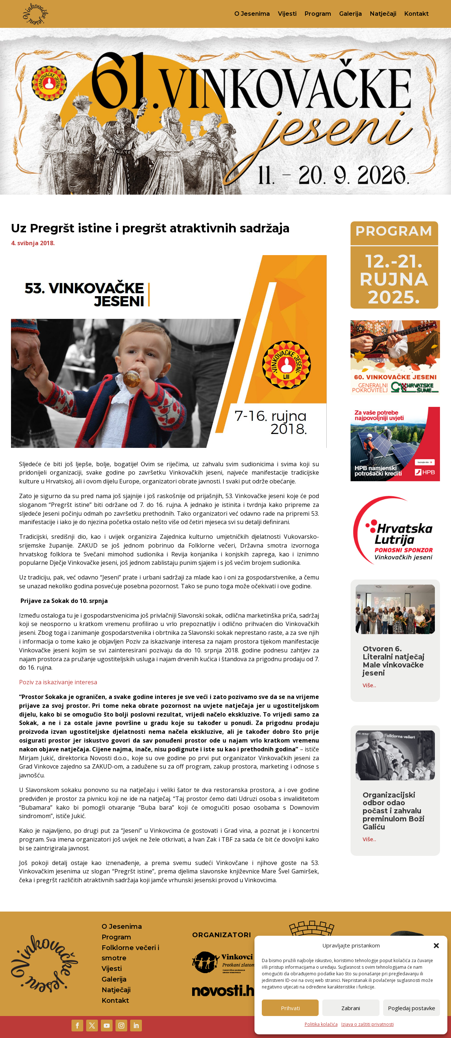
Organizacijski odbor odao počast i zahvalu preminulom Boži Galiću (394, 811)
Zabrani (350, 1008)
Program (318, 13)
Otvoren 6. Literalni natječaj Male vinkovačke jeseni (394, 661)
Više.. (369, 685)
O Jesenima (252, 13)
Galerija (350, 13)
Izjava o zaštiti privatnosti (367, 1024)
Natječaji (383, 13)
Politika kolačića (321, 1024)
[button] (436, 945)
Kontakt (416, 13)
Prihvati (290, 1008)
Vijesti (287, 13)
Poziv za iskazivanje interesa (58, 682)
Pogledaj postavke (411, 1008)
